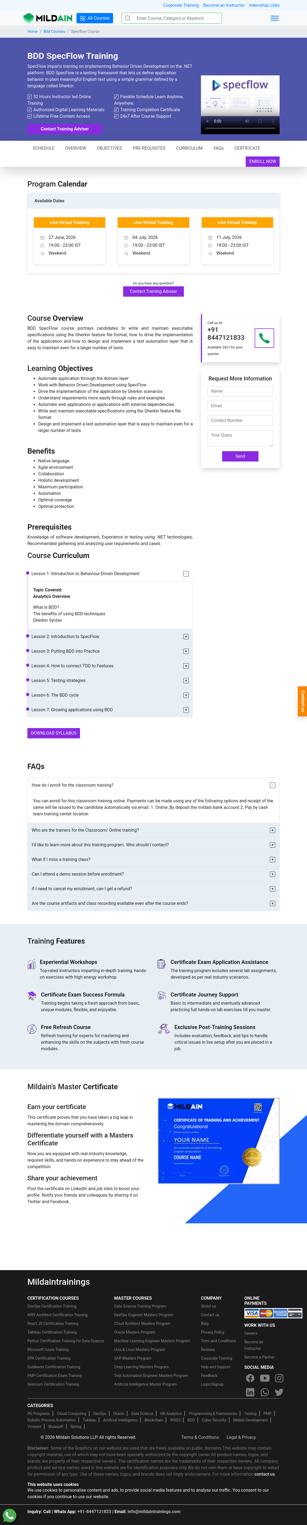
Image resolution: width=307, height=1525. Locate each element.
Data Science (142, 1413)
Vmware (34, 1426)
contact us (264, 1474)
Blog (205, 1323)
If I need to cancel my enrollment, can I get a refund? (82, 888)
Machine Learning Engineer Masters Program (152, 1341)
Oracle (118, 1413)
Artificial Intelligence (120, 1420)
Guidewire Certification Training (53, 1367)
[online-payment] (273, 1313)
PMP (267, 1413)
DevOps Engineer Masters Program (143, 1315)
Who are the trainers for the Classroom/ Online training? (85, 830)
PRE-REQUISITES (149, 148)
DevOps (99, 1413)
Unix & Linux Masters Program (139, 1349)
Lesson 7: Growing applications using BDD (72, 709)
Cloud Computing (71, 1413)
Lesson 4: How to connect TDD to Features (72, 665)
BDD (191, 1420)
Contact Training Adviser (65, 129)
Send (240, 456)
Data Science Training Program (140, 1306)
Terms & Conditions (200, 1437)
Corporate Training (181, 5)
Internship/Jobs (264, 5)
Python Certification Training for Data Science (65, 1341)
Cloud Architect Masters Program (142, 1323)
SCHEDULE (43, 148)
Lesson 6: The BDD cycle (55, 695)
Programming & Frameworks (213, 1413)
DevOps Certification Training (51, 1306)
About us (208, 1306)
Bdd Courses (54, 31)
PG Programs (38, 1413)
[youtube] (265, 1378)
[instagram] (279, 1378)
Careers (250, 1333)
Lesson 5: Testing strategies (58, 680)
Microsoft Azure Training (48, 1349)
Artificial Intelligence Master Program (145, 1384)
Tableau (89, 1420)
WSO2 (175, 1420)
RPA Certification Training (48, 1358)
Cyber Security (214, 1420)
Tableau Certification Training (52, 1332)
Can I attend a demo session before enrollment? (78, 874)
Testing (250, 1413)
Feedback (209, 1375)
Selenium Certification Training (53, 1384)
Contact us (210, 1315)
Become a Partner (259, 1357)
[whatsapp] (265, 1392)
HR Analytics (171, 1413)
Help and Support (215, 1367)
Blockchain (154, 1420)
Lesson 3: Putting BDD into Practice (65, 651)
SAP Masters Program (133, 1358)
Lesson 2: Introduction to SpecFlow (65, 636)
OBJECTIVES (109, 148)
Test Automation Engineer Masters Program (151, 1375)
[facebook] (250, 1378)
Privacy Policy (212, 1332)
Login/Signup (212, 1384)
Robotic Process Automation (51, 1420)
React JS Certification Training (52, 1323)
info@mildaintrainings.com (154, 1511)
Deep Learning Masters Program (141, 1367)
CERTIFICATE (247, 148)
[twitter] (279, 1392)
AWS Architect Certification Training (57, 1315)
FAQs (219, 148)
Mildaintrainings (58, 1282)
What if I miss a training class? (61, 859)
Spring (76, 1426)
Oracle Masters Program (134, 1332)
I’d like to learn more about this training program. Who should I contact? (100, 844)
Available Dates (49, 200)
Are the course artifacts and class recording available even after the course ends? (110, 903)
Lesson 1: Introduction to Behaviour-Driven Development (85, 573)
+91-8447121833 (94, 1511)
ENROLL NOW (262, 161)
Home (32, 31)
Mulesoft (55, 1426)
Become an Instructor (224, 5)
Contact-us (303, 701)
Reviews (208, 1349)
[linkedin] (250, 1392)
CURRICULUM (189, 148)
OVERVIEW (75, 148)
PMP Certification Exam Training (54, 1375)
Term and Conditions (218, 1341)
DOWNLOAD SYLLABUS (53, 733)
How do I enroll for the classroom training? (72, 785)
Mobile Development (250, 1420)
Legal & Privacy (241, 1437)
